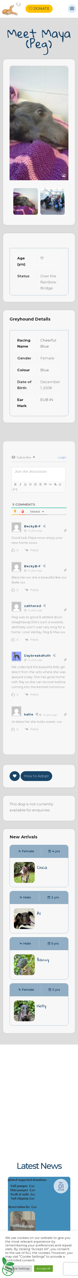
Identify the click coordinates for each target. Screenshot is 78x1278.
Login (61, 457)
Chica (42, 867)
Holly (41, 1006)
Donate (41, 9)
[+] (15, 489)
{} (60, 484)
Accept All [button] (43, 1268)
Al (39, 913)
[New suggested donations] (39, 1227)
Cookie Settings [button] (19, 1268)
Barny (43, 959)
